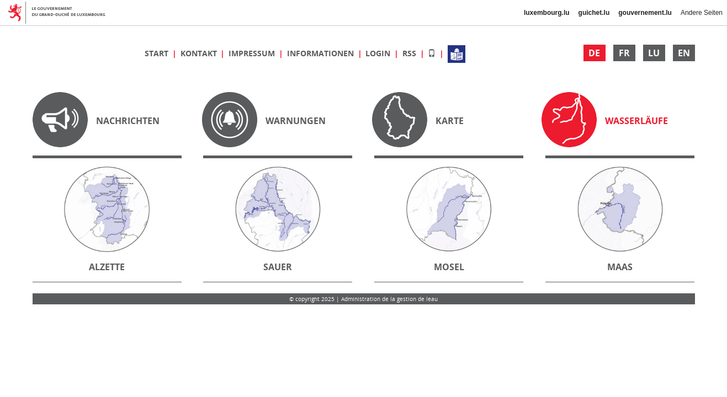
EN (684, 53)
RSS (410, 53)
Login (378, 53)
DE (594, 53)
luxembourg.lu (547, 13)
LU (654, 53)
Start (158, 53)
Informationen (321, 53)
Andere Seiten (702, 13)
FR (624, 53)
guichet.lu (594, 13)
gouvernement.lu (645, 13)
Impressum (253, 53)
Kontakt (200, 53)
